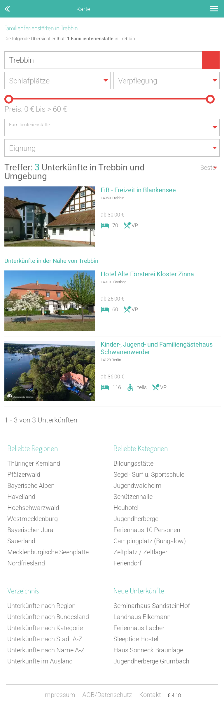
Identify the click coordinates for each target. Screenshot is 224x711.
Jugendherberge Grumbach (151, 661)
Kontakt (150, 694)
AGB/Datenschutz (107, 694)
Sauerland (21, 541)
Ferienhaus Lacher (138, 628)
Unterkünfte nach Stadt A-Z (44, 639)
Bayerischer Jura (30, 530)
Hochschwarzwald (33, 507)
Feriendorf (127, 563)
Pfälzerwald (23, 474)
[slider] (8, 99)
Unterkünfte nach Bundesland (48, 617)
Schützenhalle (133, 496)
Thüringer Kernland (33, 463)
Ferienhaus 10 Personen (146, 530)
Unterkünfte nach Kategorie (45, 628)
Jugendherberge (135, 519)
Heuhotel (126, 507)
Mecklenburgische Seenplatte (48, 552)
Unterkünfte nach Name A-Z (46, 650)
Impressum (59, 694)
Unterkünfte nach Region (41, 605)
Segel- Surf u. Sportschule (148, 474)
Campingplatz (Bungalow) (149, 541)
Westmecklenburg (32, 519)
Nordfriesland (26, 563)
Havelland (21, 496)
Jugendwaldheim (137, 485)
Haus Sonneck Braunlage (148, 650)
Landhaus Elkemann (142, 617)
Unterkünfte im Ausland (40, 661)
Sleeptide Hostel (135, 639)
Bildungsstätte (133, 463)
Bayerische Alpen (31, 485)
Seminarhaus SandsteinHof (151, 605)
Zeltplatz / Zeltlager (140, 552)
